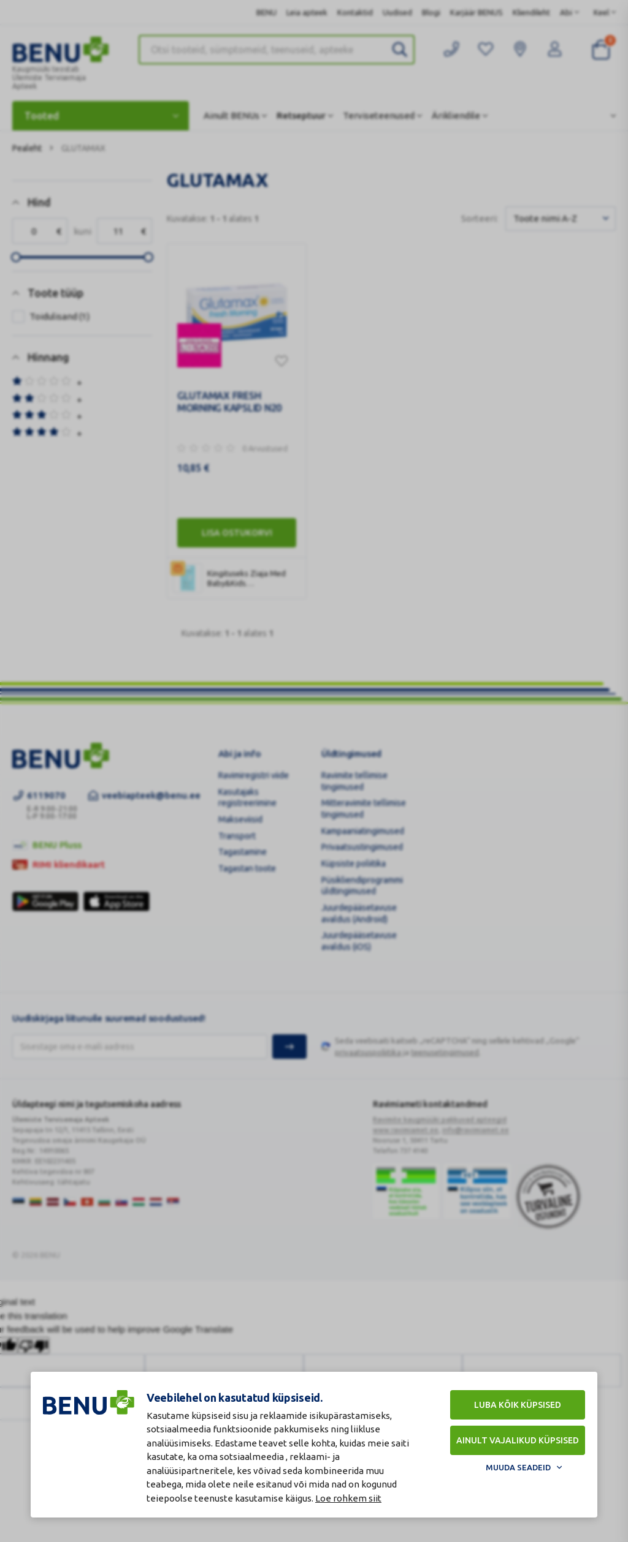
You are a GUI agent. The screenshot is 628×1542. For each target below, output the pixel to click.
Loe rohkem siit (348, 1498)
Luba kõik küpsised (517, 1405)
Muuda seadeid (518, 1467)
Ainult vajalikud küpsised (517, 1440)
